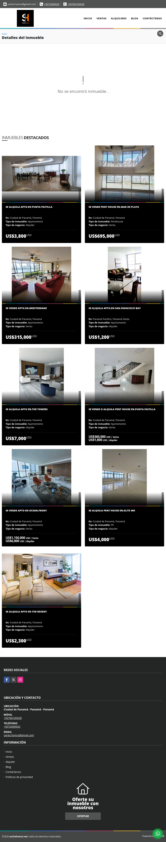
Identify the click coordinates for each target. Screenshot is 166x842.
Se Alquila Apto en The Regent (26, 611)
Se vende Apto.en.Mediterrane (26, 308)
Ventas (101, 18)
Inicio (88, 18)
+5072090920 (51, 4)
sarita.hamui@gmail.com (19, 735)
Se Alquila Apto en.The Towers (27, 409)
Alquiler (10, 762)
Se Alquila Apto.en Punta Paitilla (29, 207)
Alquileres (118, 18)
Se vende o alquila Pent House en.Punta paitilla (122, 409)
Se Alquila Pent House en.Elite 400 (112, 510)
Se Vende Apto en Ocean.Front (26, 510)
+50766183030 (76, 4)
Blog (134, 18)
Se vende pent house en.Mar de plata (114, 207)
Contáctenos (152, 18)
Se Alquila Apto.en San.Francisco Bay (115, 308)
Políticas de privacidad (19, 777)
